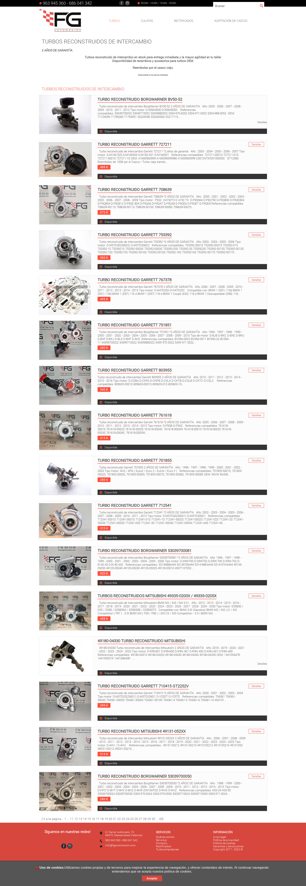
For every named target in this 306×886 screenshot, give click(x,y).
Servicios (161, 840)
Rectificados (163, 846)
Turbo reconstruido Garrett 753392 (135, 234)
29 (149, 819)
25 (132, 819)
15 (89, 819)
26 (136, 819)
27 (140, 819)
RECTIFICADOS (183, 21)
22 (119, 819)
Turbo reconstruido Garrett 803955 (135, 370)
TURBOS (114, 21)
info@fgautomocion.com (120, 845)
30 (153, 819)
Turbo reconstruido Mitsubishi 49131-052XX (142, 731)
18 (102, 819)
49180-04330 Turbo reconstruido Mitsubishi (141, 641)
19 (106, 819)
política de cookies (177, 871)
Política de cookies (224, 843)
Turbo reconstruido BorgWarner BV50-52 (140, 99)
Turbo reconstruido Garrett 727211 (135, 144)
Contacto (161, 843)
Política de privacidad (226, 840)
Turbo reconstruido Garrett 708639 (135, 189)
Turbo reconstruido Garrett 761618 (135, 415)
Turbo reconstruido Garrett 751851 (135, 325)
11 (72, 819)
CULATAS (147, 21)
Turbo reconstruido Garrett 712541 (135, 505)
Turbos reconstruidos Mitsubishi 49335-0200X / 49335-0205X (157, 596)
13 (80, 819)
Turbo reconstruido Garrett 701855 (135, 460)
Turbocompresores (167, 849)
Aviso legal (219, 836)
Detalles (262, 122)
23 (123, 819)
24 (127, 819)
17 (97, 819)
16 (93, 819)
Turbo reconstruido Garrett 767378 (135, 279)
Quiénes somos (165, 836)
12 (76, 819)
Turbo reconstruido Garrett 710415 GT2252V (143, 686)
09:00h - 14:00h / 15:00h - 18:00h (158, 3)
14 (84, 819)
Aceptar (152, 878)
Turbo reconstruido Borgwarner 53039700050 (144, 776)
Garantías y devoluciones (228, 846)
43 (161, 819)
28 (145, 819)
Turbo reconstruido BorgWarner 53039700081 (144, 550)
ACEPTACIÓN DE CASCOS (230, 21)
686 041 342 (80, 3)
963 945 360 (54, 3)
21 (115, 819)
